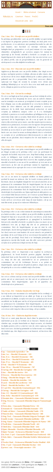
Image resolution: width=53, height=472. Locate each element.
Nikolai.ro (8, 16)
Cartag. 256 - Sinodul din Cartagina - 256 (19, 370)
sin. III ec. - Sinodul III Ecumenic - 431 (18, 359)
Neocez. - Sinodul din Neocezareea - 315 (19, 375)
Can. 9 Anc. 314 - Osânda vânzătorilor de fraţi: (20, 291)
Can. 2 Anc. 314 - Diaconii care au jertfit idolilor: (21, 69)
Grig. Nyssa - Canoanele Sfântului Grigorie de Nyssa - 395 (26, 421)
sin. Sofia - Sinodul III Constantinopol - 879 (20, 396)
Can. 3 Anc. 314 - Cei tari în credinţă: (16, 93)
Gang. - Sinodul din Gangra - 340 (16, 377)
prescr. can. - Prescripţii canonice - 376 (19, 447)
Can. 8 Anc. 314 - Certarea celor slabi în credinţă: (21, 274)
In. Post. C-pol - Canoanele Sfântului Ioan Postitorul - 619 (26, 434)
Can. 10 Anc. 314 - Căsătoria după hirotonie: (19, 315)
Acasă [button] (17, 12)
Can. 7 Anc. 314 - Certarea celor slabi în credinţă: (21, 249)
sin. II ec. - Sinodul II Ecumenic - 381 (18, 357)
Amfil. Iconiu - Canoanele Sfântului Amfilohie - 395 (23, 419)
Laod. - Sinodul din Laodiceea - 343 (17, 383)
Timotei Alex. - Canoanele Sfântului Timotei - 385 (23, 414)
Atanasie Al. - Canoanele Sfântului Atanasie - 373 (22, 409)
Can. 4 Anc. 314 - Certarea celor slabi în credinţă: (21, 147)
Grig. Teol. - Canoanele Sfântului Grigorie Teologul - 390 (26, 416)
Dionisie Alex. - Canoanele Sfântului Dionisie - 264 (23, 398)
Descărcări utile (21, 21)
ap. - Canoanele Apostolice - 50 (16, 352)
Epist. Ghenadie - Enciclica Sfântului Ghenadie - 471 (24, 429)
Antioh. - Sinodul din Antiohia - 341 (17, 380)
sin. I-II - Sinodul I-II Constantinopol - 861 (20, 393)
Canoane (41, 12)
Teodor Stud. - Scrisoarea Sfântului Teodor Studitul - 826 (26, 442)
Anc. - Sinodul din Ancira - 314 (15, 372)
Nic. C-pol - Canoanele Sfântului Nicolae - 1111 (22, 445)
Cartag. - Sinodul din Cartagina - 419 (18, 390)
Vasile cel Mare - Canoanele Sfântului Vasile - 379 (23, 411)
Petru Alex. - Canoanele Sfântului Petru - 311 (21, 406)
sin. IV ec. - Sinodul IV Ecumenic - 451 (18, 362)
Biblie (27, 462)
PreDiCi (35, 16)
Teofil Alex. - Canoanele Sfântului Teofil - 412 (21, 424)
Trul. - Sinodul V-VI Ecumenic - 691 (17, 365)
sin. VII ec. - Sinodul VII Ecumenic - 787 (19, 367)
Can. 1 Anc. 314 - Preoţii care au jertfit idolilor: (20, 36)
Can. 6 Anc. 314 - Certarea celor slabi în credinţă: (21, 209)
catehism (15, 464)
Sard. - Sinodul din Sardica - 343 (16, 385)
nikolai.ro (14, 467)
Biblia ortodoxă (30, 12)
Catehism (19, 16)
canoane (38, 462)
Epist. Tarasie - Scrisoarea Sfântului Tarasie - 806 (23, 432)
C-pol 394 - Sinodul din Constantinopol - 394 (21, 388)
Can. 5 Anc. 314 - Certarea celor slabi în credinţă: (21, 174)
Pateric (27, 16)
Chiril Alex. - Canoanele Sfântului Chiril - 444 (21, 427)
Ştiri (31, 21)
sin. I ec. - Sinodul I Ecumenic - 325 (17, 354)
